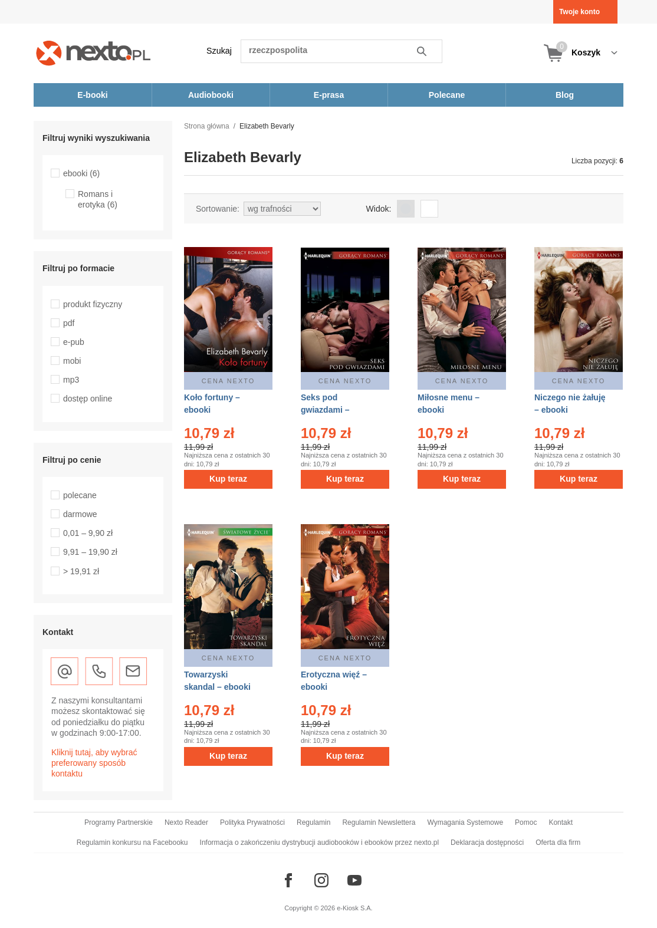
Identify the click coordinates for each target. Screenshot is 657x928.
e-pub (73, 342)
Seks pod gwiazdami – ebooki (325, 410)
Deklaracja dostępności (487, 842)
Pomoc (526, 822)
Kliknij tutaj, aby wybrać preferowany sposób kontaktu (94, 763)
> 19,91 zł (81, 571)
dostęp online (87, 398)
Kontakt (560, 822)
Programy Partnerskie (118, 822)
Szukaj (219, 50)
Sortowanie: (217, 208)
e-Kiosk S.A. (355, 907)
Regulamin (313, 822)
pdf (68, 323)
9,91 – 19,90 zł (90, 552)
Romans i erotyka (97, 199)
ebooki (81, 173)
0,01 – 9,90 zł (88, 533)
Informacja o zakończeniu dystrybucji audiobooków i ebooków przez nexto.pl (319, 842)
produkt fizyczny (92, 304)
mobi (72, 361)
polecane (80, 495)
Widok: (379, 208)
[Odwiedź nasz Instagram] (321, 880)
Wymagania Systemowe (465, 822)
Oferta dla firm (558, 842)
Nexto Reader (186, 822)
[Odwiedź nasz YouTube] (354, 880)
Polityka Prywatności (252, 822)
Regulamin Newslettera (378, 822)
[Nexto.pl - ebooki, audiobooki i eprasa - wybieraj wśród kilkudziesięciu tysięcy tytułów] (93, 52)
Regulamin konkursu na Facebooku (132, 842)
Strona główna (206, 126)
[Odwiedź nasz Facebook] (288, 880)
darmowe (80, 514)
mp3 (71, 379)
